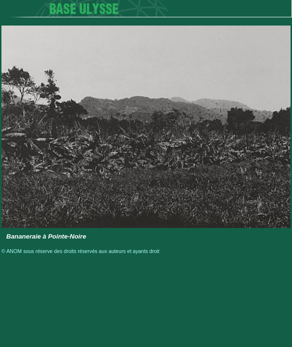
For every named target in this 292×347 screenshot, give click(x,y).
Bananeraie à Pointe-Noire (46, 236)
